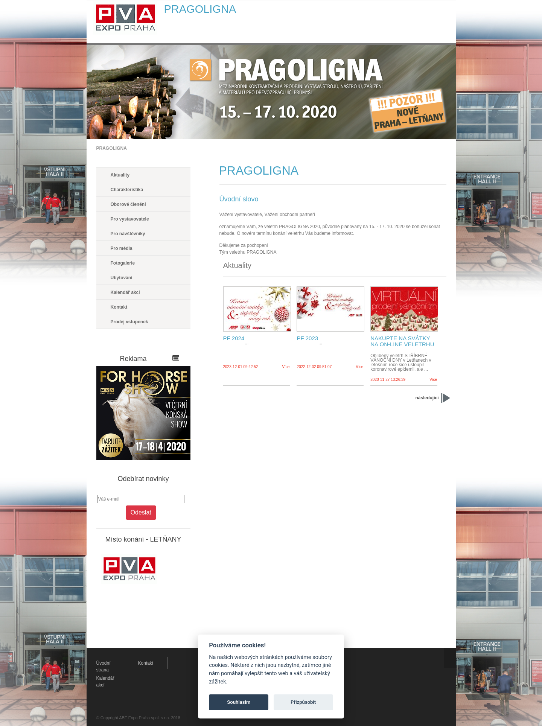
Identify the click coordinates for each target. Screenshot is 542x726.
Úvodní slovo (239, 199)
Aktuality (120, 175)
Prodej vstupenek (129, 321)
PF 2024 (234, 338)
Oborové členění (128, 204)
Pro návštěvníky (128, 233)
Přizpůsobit (303, 702)
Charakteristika (127, 189)
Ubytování (121, 277)
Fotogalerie (123, 263)
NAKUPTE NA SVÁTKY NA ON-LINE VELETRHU (402, 341)
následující (426, 397)
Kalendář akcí (125, 292)
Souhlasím (238, 702)
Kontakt (119, 307)
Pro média (121, 248)
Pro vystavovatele (130, 219)
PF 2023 (307, 338)
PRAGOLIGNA (111, 148)
